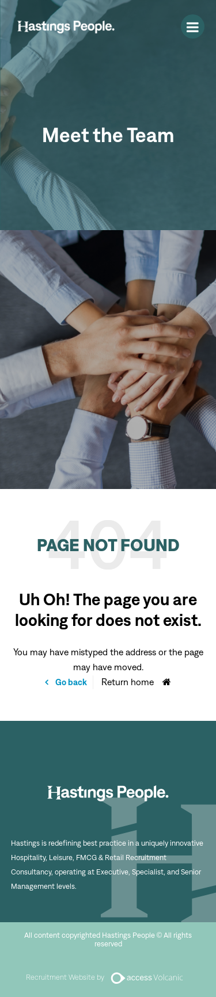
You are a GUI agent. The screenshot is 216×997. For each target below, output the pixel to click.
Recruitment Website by (108, 976)
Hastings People (66, 26)
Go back (70, 682)
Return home (127, 682)
